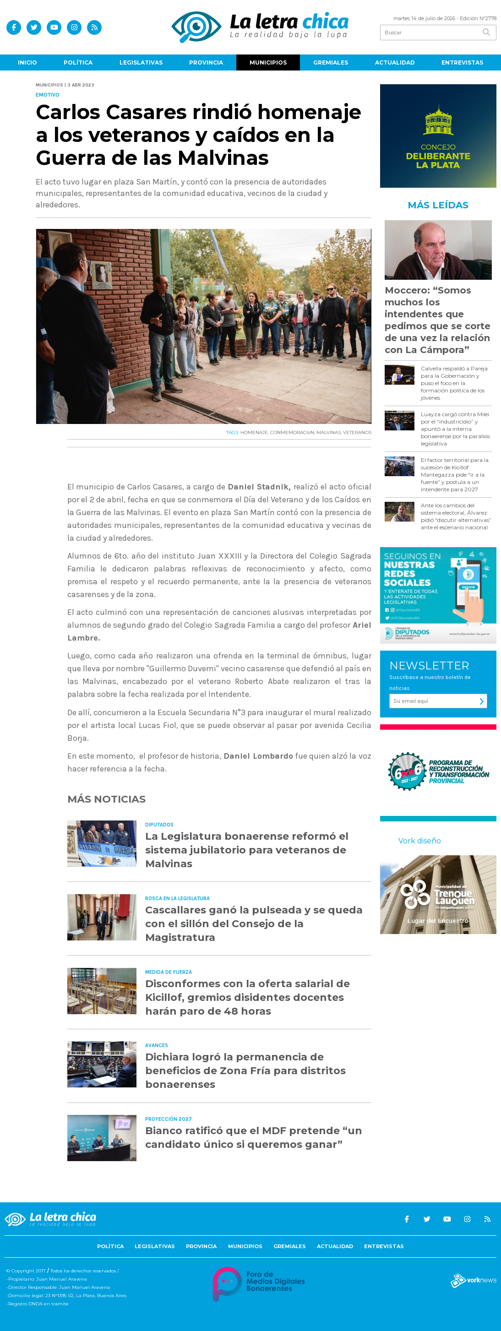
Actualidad (395, 62)
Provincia (206, 62)
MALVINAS (328, 432)
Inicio (27, 62)
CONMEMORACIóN (292, 432)
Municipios (268, 62)
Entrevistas (462, 62)
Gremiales (330, 62)
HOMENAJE (254, 432)
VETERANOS (357, 432)
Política (78, 62)
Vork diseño (419, 841)
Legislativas (141, 62)
